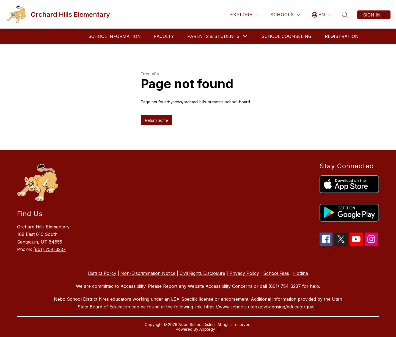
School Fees (276, 273)
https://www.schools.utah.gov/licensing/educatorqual (259, 307)
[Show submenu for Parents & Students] (213, 36)
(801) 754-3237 (49, 249)
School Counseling (287, 36)
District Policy (102, 273)
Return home (156, 120)
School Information (114, 36)
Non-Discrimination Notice (147, 273)
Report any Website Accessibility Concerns (207, 286)
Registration (342, 36)
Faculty (164, 36)
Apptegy (207, 329)
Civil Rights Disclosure (202, 273)
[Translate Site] (321, 14)
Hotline (300, 273)
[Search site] (345, 15)
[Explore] (244, 14)
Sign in (372, 15)
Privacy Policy (244, 273)
